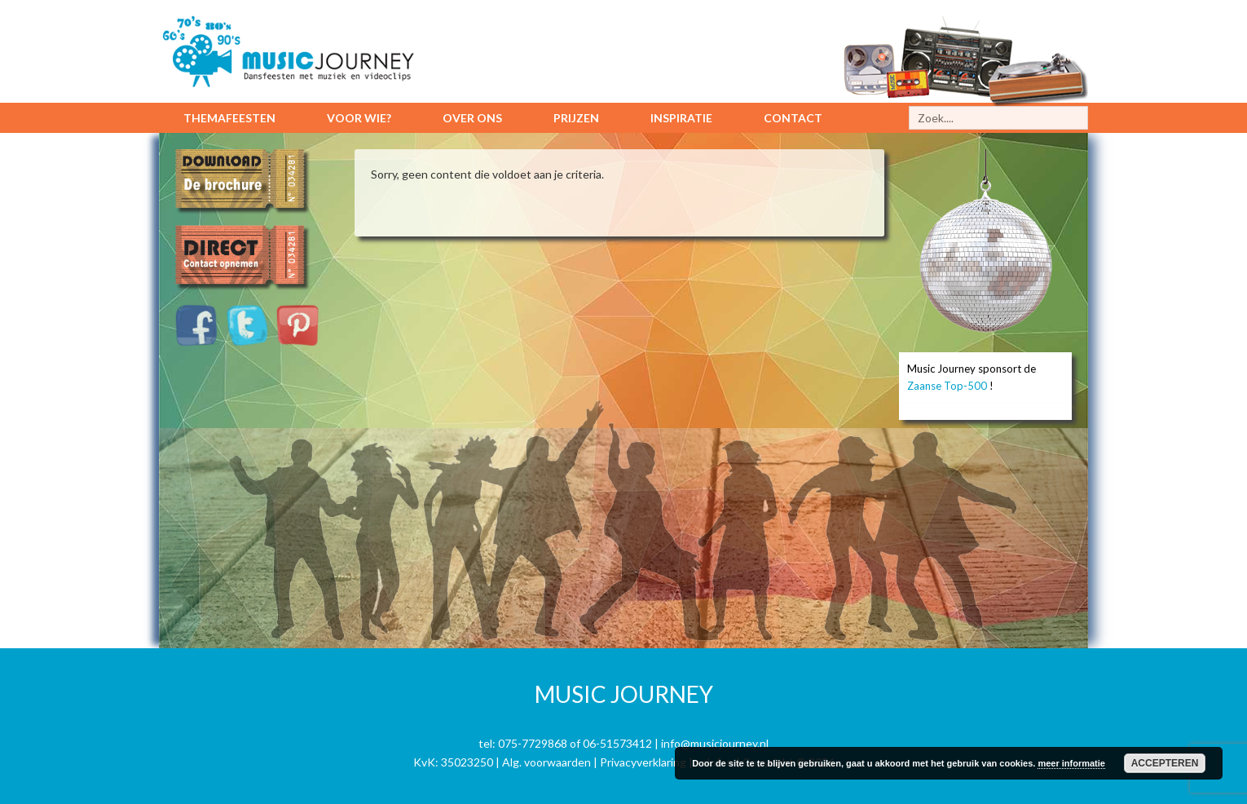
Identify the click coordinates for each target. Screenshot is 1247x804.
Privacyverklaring (643, 762)
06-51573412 (617, 743)
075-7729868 (532, 743)
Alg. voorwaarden (546, 762)
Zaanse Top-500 (947, 385)
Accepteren (1165, 763)
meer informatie (1071, 763)
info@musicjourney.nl (715, 743)
